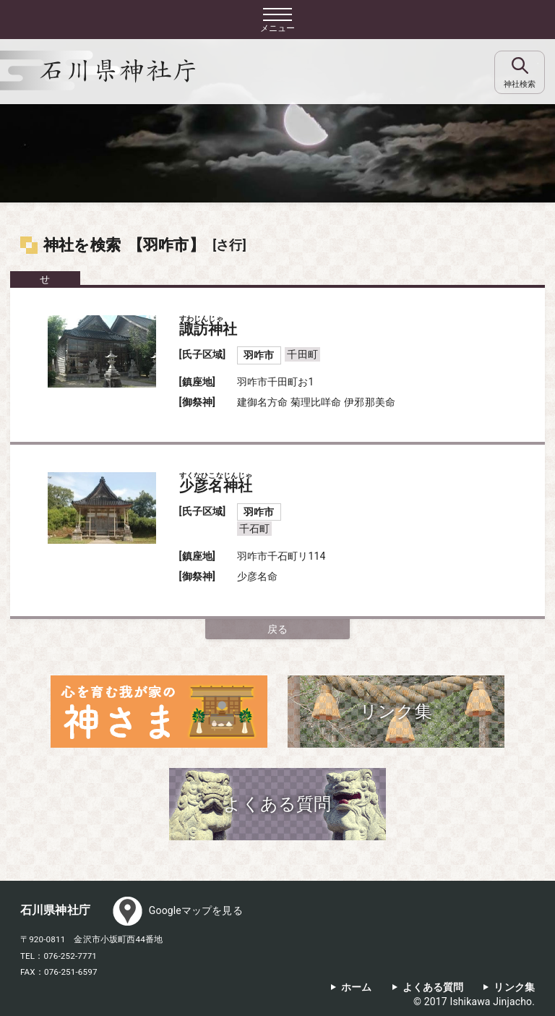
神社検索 (519, 84)
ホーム (356, 987)
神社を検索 (82, 245)
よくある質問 (433, 987)
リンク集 (514, 987)
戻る (277, 629)
